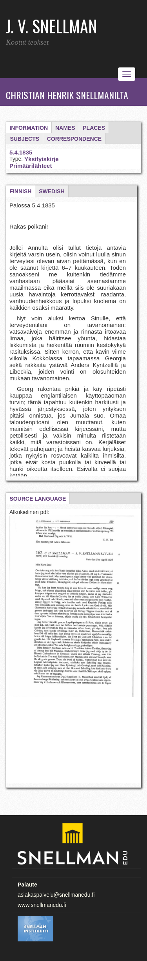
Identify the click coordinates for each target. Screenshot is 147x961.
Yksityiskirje (41, 159)
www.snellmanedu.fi (42, 905)
